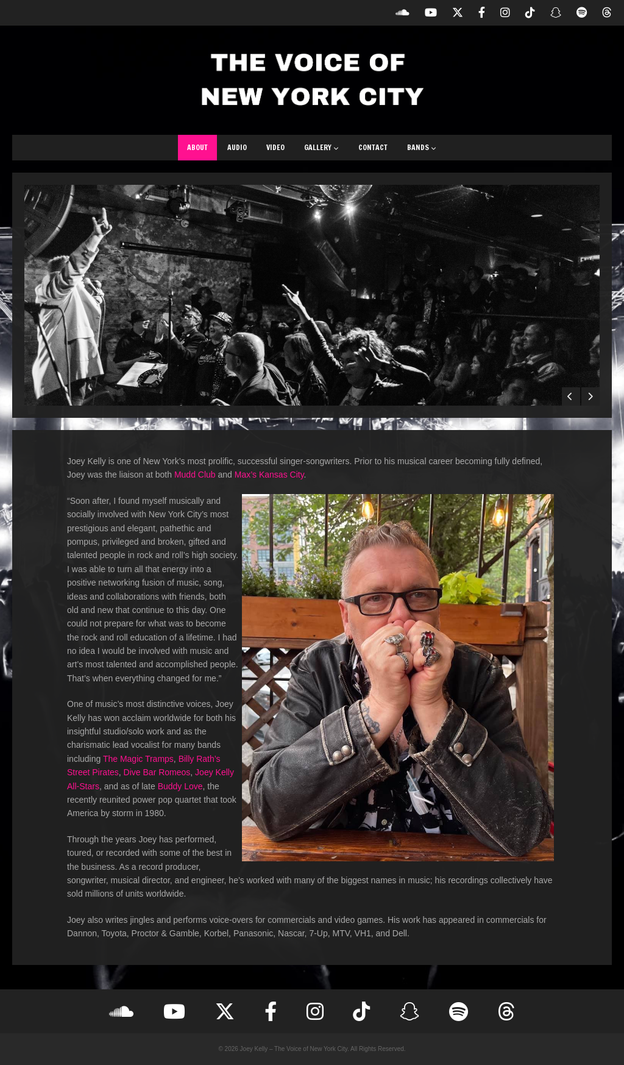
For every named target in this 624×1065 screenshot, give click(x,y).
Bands (421, 147)
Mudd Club (195, 474)
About (197, 147)
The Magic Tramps (138, 759)
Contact (373, 147)
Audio (237, 147)
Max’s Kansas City (269, 474)
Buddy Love (180, 786)
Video (275, 147)
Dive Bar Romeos (157, 772)
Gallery (321, 147)
